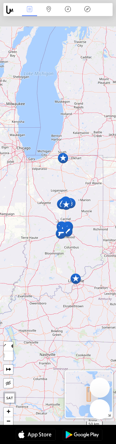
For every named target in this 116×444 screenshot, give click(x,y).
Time (68, 10)
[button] (76, 279)
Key (87, 10)
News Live (29, 10)
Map (49, 10)
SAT (9, 398)
